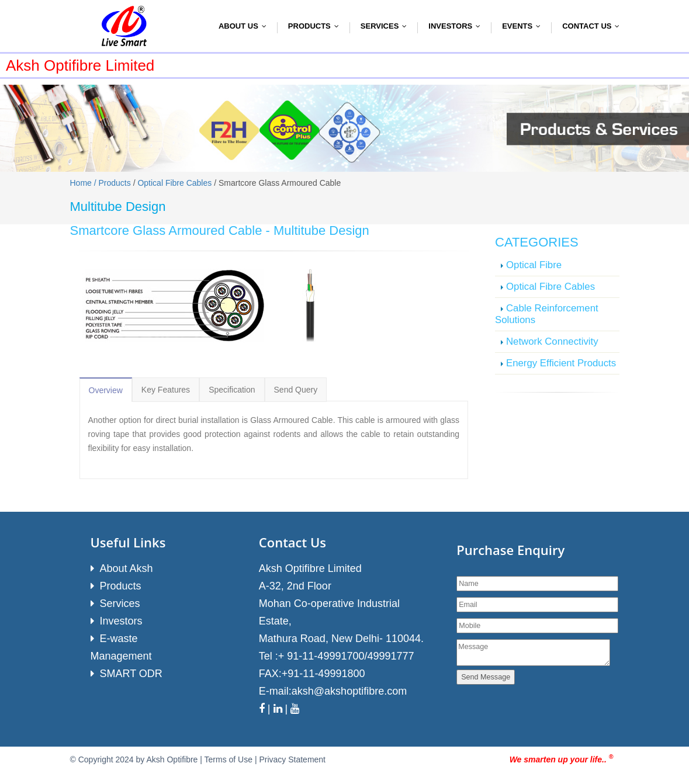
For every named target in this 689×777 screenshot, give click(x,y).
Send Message (485, 677)
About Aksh (126, 568)
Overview (106, 390)
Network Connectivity (552, 341)
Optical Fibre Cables (174, 183)
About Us (245, 26)
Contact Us (593, 26)
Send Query (296, 389)
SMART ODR (131, 673)
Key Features (165, 389)
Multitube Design (321, 230)
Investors (457, 26)
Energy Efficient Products (561, 363)
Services (387, 26)
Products (316, 26)
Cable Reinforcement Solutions (546, 314)
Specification (232, 389)
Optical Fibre (534, 264)
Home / (84, 183)
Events (524, 26)
